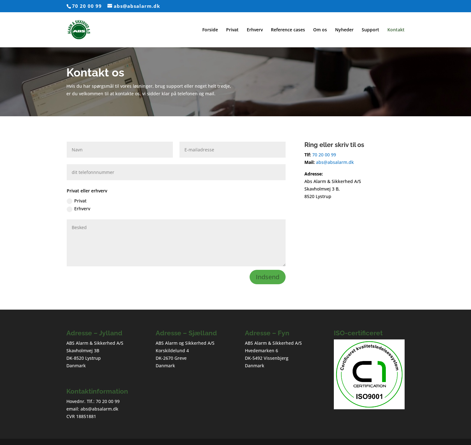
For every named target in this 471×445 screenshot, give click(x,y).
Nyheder (344, 30)
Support (370, 30)
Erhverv (255, 30)
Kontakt (396, 30)
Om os (320, 30)
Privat (232, 30)
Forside (210, 30)
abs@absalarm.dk (334, 162)
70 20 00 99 (87, 6)
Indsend (267, 277)
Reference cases (288, 30)
